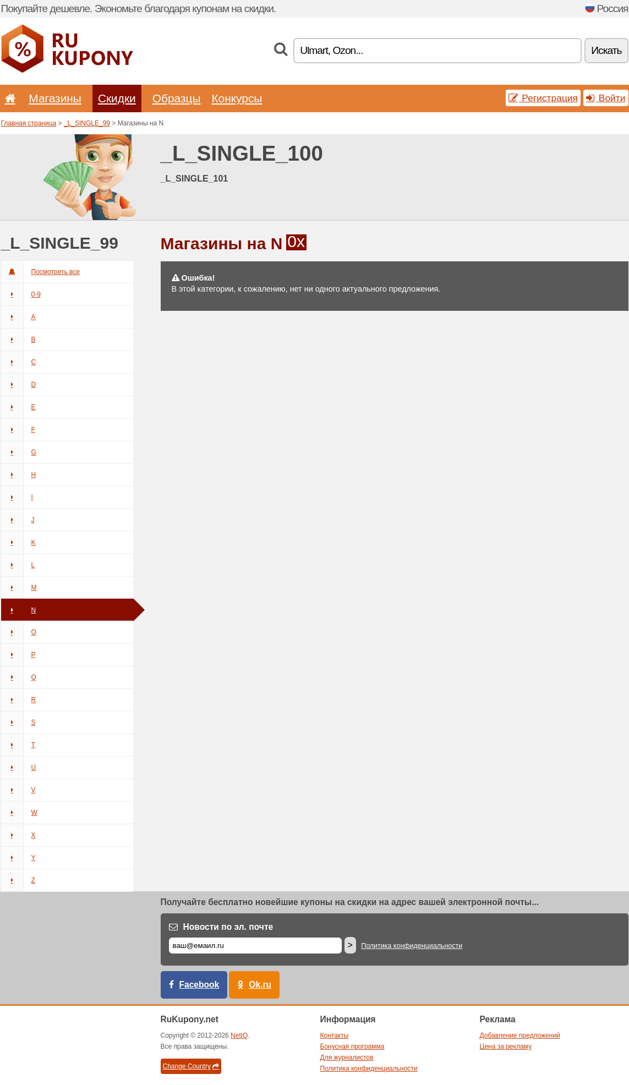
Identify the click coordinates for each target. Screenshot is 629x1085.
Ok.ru (260, 984)
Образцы (176, 98)
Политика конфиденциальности (411, 946)
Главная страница (29, 123)
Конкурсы (236, 98)
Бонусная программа (352, 1046)
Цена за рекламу (506, 1046)
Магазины (55, 98)
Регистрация (543, 97)
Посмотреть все (40, 272)
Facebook (199, 984)
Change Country (191, 1066)
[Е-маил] (255, 946)
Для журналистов (347, 1057)
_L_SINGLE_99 (87, 123)
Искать (606, 50)
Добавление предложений (520, 1035)
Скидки (117, 98)
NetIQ (239, 1035)
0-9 (21, 294)
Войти (606, 97)
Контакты (334, 1035)
